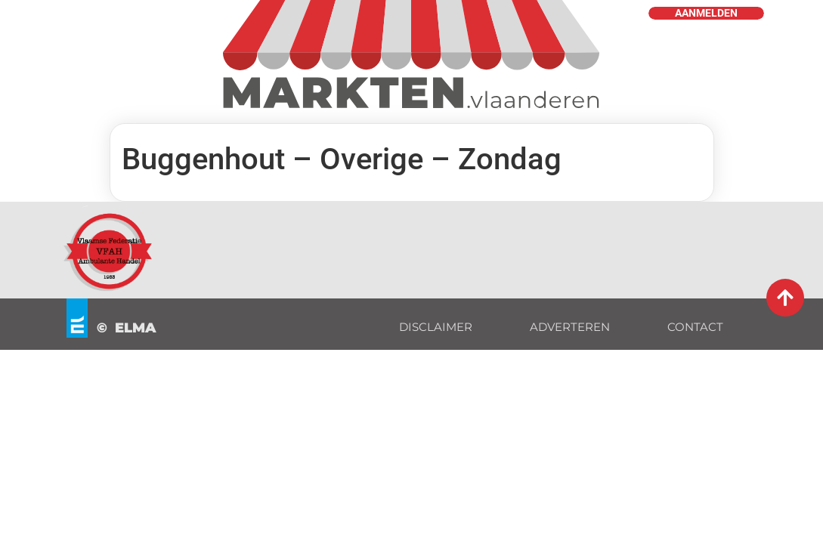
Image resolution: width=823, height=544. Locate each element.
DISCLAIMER (435, 327)
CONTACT (695, 327)
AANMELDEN (706, 13)
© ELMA (126, 328)
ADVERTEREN (570, 327)
